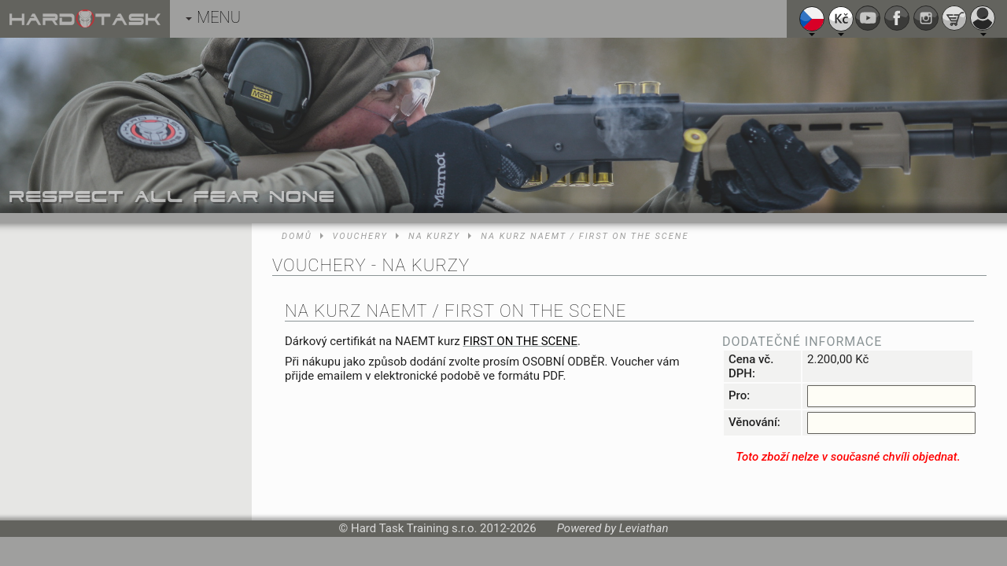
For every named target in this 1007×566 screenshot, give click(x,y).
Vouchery (360, 236)
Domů (297, 236)
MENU (213, 17)
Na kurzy (434, 236)
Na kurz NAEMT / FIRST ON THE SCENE (584, 236)
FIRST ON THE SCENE (520, 341)
